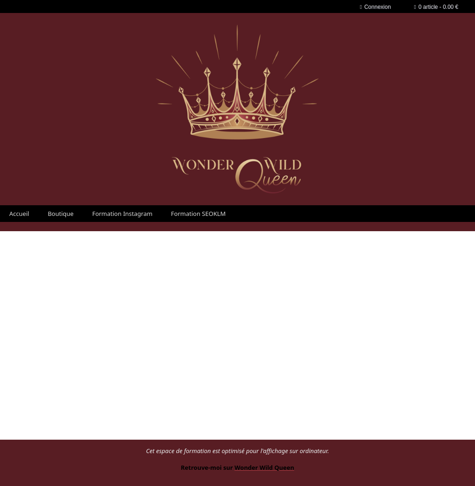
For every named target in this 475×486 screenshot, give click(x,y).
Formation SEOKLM (198, 213)
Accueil (19, 213)
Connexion (375, 7)
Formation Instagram (122, 213)
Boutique (61, 213)
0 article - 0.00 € (436, 7)
